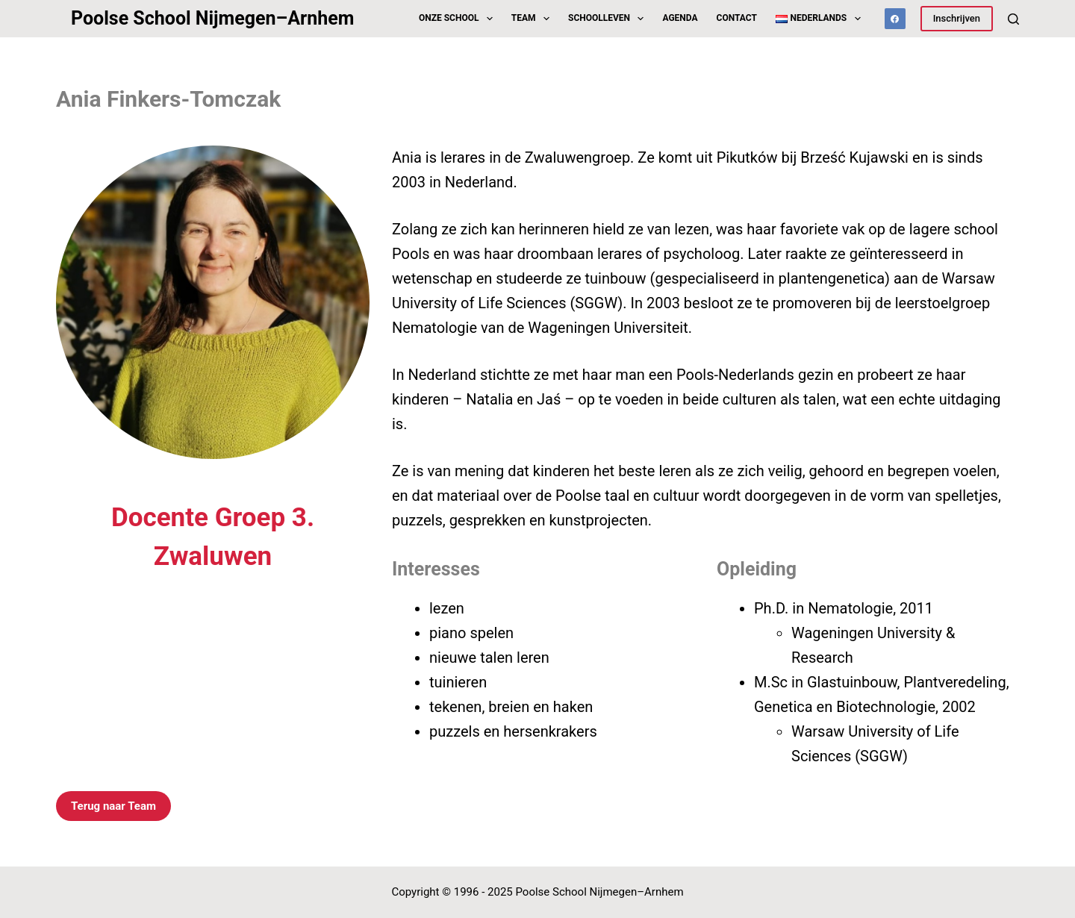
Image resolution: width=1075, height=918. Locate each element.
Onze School (459, 19)
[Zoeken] (1013, 19)
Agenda (679, 18)
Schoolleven (608, 19)
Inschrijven (956, 18)
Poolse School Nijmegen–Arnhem (212, 18)
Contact (737, 18)
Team (533, 19)
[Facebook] (895, 18)
